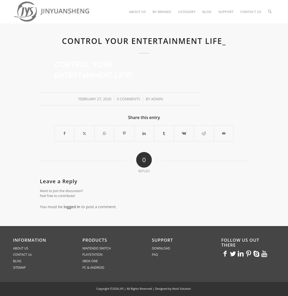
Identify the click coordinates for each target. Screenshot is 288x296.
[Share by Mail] (224, 133)
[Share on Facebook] (64, 133)
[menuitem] (137, 11)
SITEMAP (19, 267)
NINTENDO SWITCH (97, 248)
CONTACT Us (22, 254)
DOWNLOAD (161, 248)
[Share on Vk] (184, 133)
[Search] (270, 11)
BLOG (17, 261)
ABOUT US (20, 248)
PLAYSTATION (93, 254)
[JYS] (52, 11)
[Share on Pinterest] (124, 133)
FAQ (155, 254)
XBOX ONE (90, 261)
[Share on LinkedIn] (144, 133)
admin (157, 98)
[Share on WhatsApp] (104, 133)
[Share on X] (84, 133)
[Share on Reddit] (204, 133)
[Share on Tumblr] (164, 133)
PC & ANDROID (93, 267)
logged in (72, 206)
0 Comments (128, 98)
